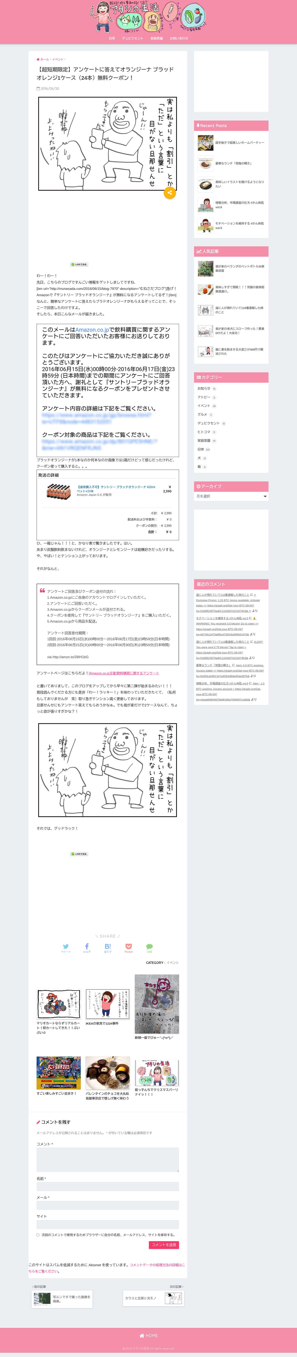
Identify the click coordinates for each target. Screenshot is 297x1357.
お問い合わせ (179, 38)
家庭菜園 (157, 38)
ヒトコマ (208, 434)
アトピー (208, 398)
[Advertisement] (108, 228)
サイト (42, 1219)
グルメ (206, 416)
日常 (112, 38)
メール (43, 1200)
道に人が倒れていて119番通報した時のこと (224, 599)
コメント (45, 1146)
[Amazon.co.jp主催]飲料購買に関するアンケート (126, 673)
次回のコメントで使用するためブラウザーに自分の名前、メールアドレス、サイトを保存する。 (109, 1237)
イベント (172, 963)
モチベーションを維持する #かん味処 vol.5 (224, 622)
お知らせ (208, 389)
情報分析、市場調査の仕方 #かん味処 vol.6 (224, 692)
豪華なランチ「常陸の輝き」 (215, 668)
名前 (41, 1181)
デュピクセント (132, 38)
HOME (148, 1339)
